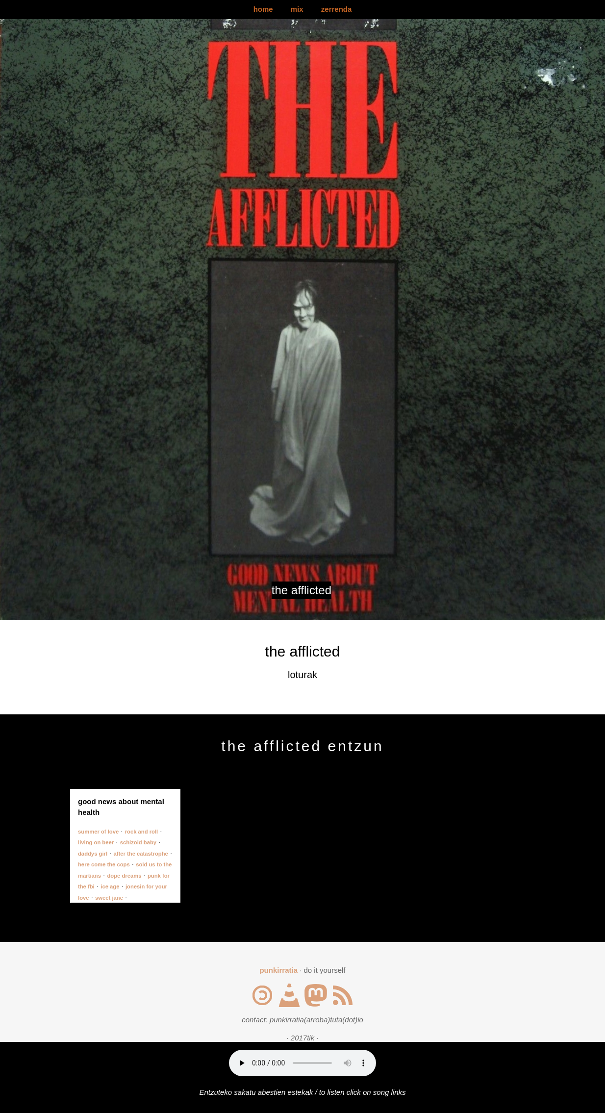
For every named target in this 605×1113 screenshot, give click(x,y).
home (263, 9)
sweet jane (109, 898)
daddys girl (92, 854)
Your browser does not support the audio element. (302, 1063)
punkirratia (278, 970)
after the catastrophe (141, 854)
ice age (110, 886)
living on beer (96, 842)
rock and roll (141, 832)
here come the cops (104, 864)
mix (297, 9)
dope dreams (124, 876)
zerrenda (336, 9)
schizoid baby (138, 842)
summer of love (98, 832)
